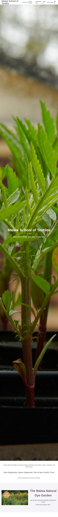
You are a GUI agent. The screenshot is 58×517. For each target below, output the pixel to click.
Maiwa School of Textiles (10, 2)
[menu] (38, 2)
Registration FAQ (38, 2)
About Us (44, 2)
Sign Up (55, 2)
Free (26, 2)
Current (23, 2)
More (49, 2)
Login (52, 2)
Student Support (30, 2)
